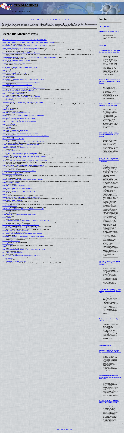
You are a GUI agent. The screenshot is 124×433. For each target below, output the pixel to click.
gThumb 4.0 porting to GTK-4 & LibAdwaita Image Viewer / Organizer (22, 197)
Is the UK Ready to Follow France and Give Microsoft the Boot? (20, 153)
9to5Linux (102, 45)
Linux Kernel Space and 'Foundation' (13, 252)
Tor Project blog (104, 26)
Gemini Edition (49, 19)
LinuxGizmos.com (105, 345)
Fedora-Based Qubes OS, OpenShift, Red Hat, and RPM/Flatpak (20, 133)
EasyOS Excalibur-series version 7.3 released (15, 230)
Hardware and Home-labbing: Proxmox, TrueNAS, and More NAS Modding (23, 79)
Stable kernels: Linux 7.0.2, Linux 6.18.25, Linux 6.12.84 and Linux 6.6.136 (23, 209)
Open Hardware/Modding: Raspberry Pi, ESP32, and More (19, 118)
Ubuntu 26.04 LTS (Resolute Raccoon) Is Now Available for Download (22, 255)
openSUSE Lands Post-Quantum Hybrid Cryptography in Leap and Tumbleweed (109, 160)
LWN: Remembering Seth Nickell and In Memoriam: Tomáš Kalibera (21, 96)
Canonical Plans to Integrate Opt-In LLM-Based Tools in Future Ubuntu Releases (109, 81)
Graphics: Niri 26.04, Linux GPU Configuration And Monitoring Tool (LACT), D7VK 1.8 (26, 136)
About (38, 19)
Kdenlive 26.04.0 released (10, 206)
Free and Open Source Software (11, 168)
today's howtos (7, 127)
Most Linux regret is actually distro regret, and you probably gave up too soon (24, 88)
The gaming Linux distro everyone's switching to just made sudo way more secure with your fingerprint (31, 57)
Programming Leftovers (9, 124)
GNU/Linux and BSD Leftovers (11, 182)
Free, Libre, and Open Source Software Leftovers (16, 112)
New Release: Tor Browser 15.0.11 (109, 31)
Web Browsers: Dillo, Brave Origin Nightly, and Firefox (17, 188)
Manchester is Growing (9, 150)
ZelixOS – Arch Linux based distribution (13, 203)
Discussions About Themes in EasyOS (13, 139)
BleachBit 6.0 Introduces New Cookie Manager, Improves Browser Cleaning (23, 236)
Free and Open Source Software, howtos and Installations (18, 90)
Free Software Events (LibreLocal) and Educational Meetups (19, 121)
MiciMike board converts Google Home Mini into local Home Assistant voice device (110, 377)
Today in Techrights (8, 99)
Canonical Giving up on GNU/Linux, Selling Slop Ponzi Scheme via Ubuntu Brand (25, 45)
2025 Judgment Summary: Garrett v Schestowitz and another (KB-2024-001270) (25, 40)
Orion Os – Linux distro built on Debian (13, 93)
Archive (64, 19)
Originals (58, 19)
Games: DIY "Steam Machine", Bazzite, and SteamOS (17, 85)
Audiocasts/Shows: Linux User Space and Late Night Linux (19, 147)
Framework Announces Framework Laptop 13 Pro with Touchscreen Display (23, 165)
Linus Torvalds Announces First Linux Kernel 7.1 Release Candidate (21, 53)
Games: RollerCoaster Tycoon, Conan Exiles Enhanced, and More (21, 144)
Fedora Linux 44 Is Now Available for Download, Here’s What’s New (110, 104)
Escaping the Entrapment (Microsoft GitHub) (15, 73)
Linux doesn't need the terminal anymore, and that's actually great (21, 225)
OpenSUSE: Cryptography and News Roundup (15, 130)
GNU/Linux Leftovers (8, 76)
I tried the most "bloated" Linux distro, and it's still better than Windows (22, 228)
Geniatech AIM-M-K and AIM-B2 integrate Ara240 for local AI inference (110, 351)
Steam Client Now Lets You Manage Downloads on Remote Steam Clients (109, 51)
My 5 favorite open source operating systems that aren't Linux (19, 171)
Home (32, 19)
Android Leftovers (7, 70)
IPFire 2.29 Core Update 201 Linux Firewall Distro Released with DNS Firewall (109, 134)
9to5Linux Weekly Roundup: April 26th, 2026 (15, 261)
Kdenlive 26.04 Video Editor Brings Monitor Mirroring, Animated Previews (109, 263)
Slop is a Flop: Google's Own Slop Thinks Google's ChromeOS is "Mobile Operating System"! (28, 42)
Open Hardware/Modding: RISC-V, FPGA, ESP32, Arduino (19, 191)
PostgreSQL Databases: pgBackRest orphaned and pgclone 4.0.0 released (23, 115)
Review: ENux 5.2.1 (8, 244)
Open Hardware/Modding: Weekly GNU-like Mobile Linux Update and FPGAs (24, 249)
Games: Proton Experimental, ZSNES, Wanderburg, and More (20, 67)
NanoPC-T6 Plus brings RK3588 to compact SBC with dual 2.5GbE (109, 401)
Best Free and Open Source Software (13, 200)
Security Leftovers (7, 107)
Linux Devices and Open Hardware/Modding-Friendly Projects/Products (22, 233)
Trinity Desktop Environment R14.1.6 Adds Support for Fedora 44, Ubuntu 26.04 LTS (110, 291)
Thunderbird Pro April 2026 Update (12, 174)
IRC (42, 19)
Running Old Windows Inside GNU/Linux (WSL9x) (16, 60)
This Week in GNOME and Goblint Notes (14, 63)
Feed (69, 19)
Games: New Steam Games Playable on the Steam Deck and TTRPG (22, 214)
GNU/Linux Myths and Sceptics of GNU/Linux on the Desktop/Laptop (21, 82)
